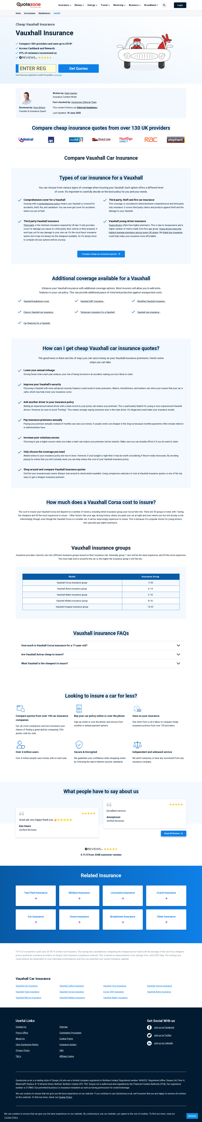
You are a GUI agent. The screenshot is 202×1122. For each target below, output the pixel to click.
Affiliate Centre (66, 1056)
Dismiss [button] (192, 1116)
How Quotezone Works (27, 1044)
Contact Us (21, 1027)
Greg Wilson (39, 107)
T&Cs (18, 1056)
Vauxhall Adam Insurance (115, 997)
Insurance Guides (67, 1044)
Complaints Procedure (70, 1032)
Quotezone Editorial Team (84, 102)
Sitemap (63, 1027)
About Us (20, 1038)
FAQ (61, 1050)
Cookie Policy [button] (11, 1117)
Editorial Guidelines (87, 107)
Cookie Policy (66, 1038)
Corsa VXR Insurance (113, 991)
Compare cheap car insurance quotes (101, 254)
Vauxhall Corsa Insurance (71, 991)
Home (18, 13)
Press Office (22, 1032)
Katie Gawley (71, 93)
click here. (58, 75)
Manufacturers (44, 13)
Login (180, 5)
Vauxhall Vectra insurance (159, 986)
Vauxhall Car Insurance (27, 986)
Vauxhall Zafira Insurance (71, 986)
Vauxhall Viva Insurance (114, 986)
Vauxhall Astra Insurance (159, 991)
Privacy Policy (23, 1050)
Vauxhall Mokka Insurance (72, 997)
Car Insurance (29, 13)
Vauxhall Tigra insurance (27, 991)
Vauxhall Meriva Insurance (28, 997)
